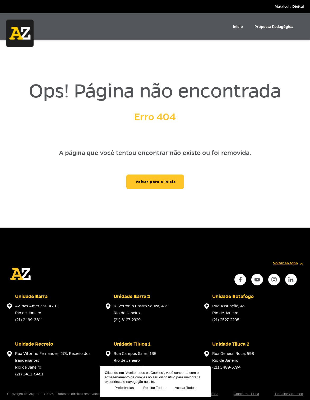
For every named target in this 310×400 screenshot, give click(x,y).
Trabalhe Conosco (289, 394)
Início (238, 26)
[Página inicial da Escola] (20, 33)
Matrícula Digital (289, 6)
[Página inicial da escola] (20, 285)
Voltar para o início (156, 182)
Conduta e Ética (246, 394)
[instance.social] (240, 279)
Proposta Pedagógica (274, 26)
